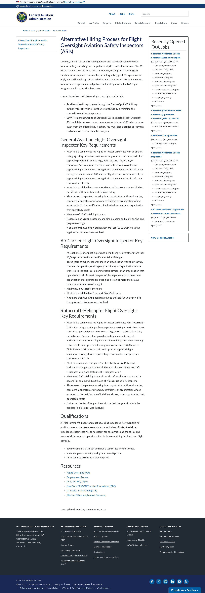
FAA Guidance (99, 552)
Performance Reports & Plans (106, 557)
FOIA (68, 584)
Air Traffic (94, 22)
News (131, 13)
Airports (107, 22)
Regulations (161, 22)
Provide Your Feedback (184, 590)
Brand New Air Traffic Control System (139, 533)
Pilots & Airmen (123, 22)
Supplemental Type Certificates (74, 555)
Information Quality (82, 584)
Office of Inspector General (31, 588)
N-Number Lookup (167, 541)
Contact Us (21, 546)
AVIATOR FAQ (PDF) (77, 481)
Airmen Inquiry (166, 531)
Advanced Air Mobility (136, 540)
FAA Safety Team (167, 546)
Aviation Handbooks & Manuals (106, 541)
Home (25, 30)
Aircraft (81, 22)
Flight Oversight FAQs (78, 472)
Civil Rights (58, 584)
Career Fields (44, 30)
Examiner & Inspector (102, 546)
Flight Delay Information (70, 550)
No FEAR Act (98, 584)
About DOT (20, 584)
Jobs (122, 13)
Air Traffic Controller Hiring (138, 545)
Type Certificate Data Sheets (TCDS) (73, 562)
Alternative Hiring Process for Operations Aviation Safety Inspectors (32, 44)
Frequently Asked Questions (172, 552)
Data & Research (143, 22)
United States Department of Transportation (37, 6)
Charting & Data (67, 545)
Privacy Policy (52, 588)
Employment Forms (77, 477)
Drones (184, 22)
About (112, 13)
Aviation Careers (60, 30)
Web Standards (103, 588)
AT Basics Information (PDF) (82, 490)
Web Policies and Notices (83, 588)
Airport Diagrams (101, 536)
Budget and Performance (39, 584)
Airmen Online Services (169, 536)
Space (174, 22)
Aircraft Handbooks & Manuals (106, 531)
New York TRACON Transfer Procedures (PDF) (91, 486)
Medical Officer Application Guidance (86, 495)
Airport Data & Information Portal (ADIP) (74, 538)
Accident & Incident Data (71, 531)
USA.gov (65, 588)
